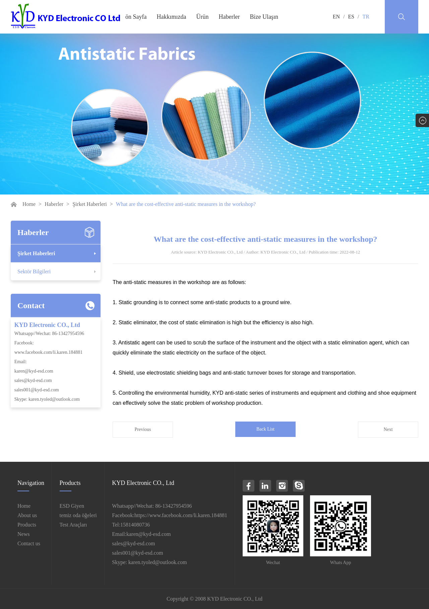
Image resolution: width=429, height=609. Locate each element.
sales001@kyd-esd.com (36, 389)
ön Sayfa (135, 16)
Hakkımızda (171, 16)
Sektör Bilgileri (34, 271)
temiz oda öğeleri (78, 515)
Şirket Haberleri (89, 204)
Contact (31, 305)
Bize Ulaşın (264, 16)
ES (351, 16)
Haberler (229, 16)
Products (26, 525)
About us (27, 515)
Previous (143, 429)
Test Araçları (73, 525)
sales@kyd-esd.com (33, 380)
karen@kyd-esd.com (33, 371)
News (23, 534)
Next (387, 429)
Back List (265, 429)
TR (366, 16)
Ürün (202, 16)
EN (336, 16)
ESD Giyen (72, 506)
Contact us (28, 543)
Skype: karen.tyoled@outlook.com (47, 399)
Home (29, 204)
